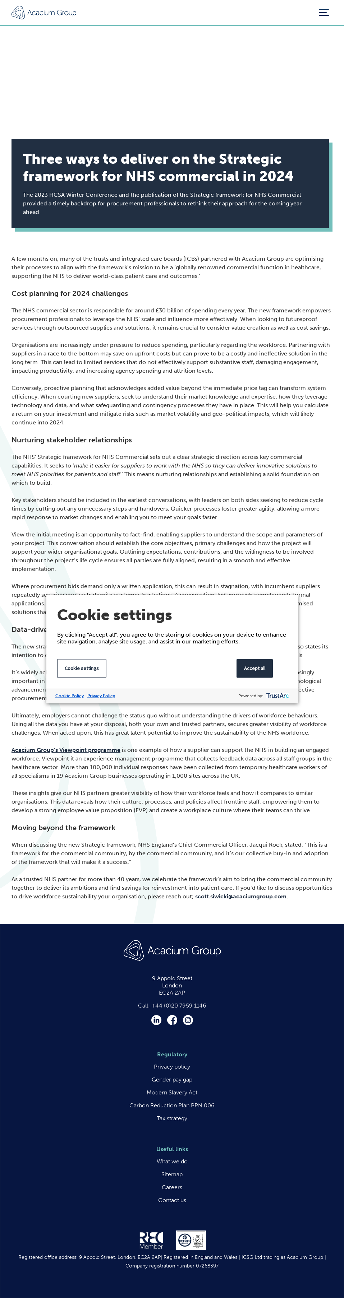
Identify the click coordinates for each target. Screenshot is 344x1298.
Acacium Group (44, 13)
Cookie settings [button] (82, 668)
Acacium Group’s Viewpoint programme (66, 749)
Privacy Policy (101, 695)
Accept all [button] (254, 668)
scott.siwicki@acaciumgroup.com (240, 896)
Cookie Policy (69, 695)
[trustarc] (276, 696)
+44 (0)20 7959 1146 (178, 1005)
